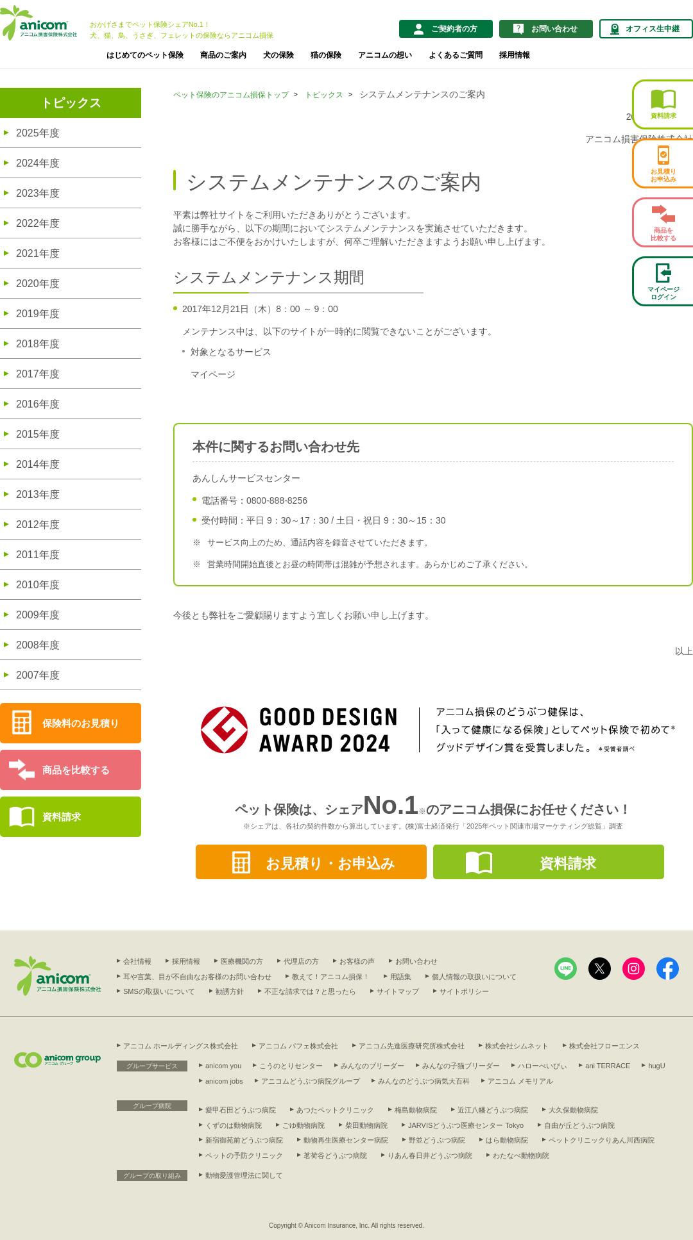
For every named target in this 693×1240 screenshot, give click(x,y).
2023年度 (38, 193)
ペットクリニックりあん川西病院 (601, 1140)
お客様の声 (357, 961)
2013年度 (38, 494)
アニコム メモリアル (520, 1081)
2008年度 (38, 645)
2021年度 (38, 253)
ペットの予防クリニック (244, 1155)
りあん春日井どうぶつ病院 (430, 1155)
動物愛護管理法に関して (244, 1175)
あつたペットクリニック (335, 1110)
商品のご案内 (223, 55)
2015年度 (38, 434)
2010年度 (38, 584)
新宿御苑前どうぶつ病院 (244, 1140)
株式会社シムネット (517, 1046)
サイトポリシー (464, 991)
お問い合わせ (416, 961)
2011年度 (38, 554)
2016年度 (38, 404)
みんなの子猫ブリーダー (461, 1066)
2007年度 (38, 675)
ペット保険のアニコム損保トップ (231, 94)
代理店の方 (301, 961)
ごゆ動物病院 (303, 1125)
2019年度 (38, 313)
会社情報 (137, 961)
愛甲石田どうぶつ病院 (240, 1110)
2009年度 (38, 614)
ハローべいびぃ (542, 1066)
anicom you (223, 1066)
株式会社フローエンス (604, 1046)
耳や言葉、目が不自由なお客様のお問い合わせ (197, 976)
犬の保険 (278, 55)
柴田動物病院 (366, 1125)
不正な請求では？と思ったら (310, 991)
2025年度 (38, 133)
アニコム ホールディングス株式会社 (180, 1046)
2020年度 (38, 283)
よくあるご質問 (456, 55)
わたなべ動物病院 (521, 1155)
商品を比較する (76, 770)
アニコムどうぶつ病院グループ (310, 1081)
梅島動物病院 (416, 1110)
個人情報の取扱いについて (474, 976)
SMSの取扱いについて (159, 991)
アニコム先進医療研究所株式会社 (412, 1046)
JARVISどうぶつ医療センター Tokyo (466, 1125)
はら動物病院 (507, 1140)
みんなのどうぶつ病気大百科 (424, 1081)
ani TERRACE (607, 1066)
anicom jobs (224, 1081)
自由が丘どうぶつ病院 (579, 1125)
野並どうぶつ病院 (437, 1140)
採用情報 (514, 55)
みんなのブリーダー (372, 1066)
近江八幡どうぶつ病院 (493, 1110)
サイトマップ (398, 991)
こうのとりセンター (291, 1066)
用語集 (400, 976)
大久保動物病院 (573, 1110)
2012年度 (38, 524)
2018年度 (38, 343)
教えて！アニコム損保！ (331, 976)
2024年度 (38, 163)
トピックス (70, 103)
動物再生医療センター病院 (346, 1140)
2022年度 (38, 223)
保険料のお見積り (80, 723)
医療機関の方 (242, 961)
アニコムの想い (385, 55)
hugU (656, 1066)
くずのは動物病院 (233, 1125)
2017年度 (38, 373)
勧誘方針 (230, 991)
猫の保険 (326, 55)
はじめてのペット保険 (145, 55)
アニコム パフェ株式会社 (298, 1046)
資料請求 (61, 816)
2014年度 (38, 464)
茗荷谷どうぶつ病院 (335, 1155)
